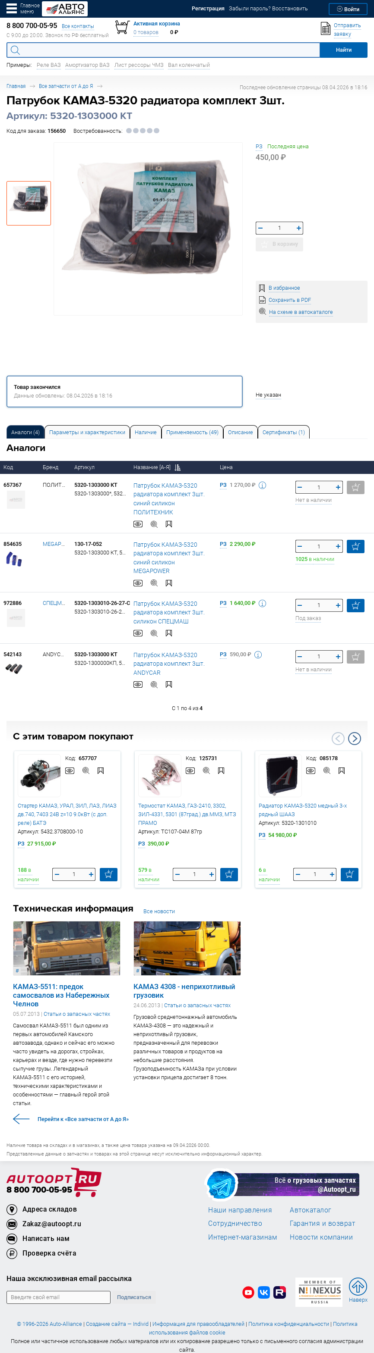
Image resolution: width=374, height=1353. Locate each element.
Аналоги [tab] (25, 432)
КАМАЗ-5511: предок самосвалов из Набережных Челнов (61, 987)
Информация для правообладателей (198, 1316)
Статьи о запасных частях (77, 1006)
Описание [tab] (240, 432)
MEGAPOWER (59, 544)
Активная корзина (156, 23)
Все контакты (78, 26)
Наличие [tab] (146, 432)
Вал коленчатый (189, 65)
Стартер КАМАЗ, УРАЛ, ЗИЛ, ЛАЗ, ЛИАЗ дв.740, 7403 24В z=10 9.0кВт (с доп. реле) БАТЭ (67, 806)
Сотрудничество (235, 1215)
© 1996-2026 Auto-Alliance (49, 1316)
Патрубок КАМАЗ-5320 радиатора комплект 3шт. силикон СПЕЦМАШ (166, 604)
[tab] (25, 431)
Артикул (85, 467)
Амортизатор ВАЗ (87, 65)
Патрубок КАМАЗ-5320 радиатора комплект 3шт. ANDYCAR (166, 655)
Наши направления (240, 1202)
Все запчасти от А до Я (66, 86)
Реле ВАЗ (49, 65)
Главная (15, 86)
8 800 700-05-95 (39, 1182)
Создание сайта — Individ (117, 1316)
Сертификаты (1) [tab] (284, 432)
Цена (227, 467)
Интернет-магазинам (242, 1229)
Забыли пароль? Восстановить (268, 8)
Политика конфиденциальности (288, 1316)
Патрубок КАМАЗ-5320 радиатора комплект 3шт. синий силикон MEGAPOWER (169, 553)
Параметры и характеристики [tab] (87, 432)
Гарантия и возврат (322, 1215)
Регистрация (208, 8)
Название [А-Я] (157, 467)
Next (354, 730)
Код (8, 467)
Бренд (51, 467)
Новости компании (321, 1229)
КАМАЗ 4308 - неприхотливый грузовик (184, 983)
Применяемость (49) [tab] (192, 432)
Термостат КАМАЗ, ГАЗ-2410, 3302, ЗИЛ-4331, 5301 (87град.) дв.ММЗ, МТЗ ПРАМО (187, 806)
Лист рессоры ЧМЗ (139, 65)
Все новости (159, 904)
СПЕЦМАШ (56, 595)
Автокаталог (311, 1202)
